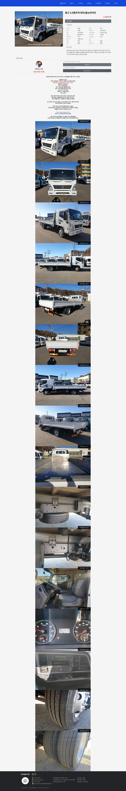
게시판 (115, 3)
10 (41, 44)
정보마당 (107, 3)
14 (47, 44)
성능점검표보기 (87, 71)
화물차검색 (63, 3)
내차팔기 (89, 3)
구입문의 (80, 3)
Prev (18, 30)
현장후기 (72, 3)
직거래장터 (98, 3)
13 (46, 44)
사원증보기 (87, 65)
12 (44, 44)
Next (59, 30)
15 (49, 44)
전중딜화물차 (17, 3)
